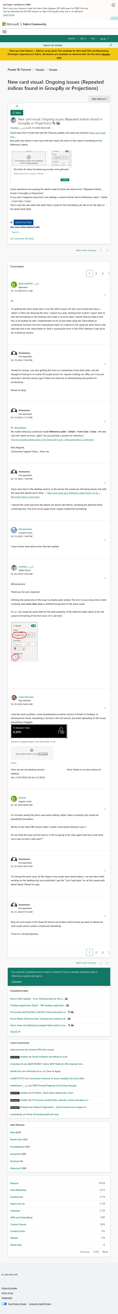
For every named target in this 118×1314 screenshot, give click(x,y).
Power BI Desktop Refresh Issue (43, 1114)
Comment (17, 981)
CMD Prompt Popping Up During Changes (54, 1085)
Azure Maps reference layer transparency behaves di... (39, 1018)
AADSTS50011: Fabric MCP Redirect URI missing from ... (56, 1063)
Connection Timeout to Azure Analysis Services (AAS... (57, 1078)
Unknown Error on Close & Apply (43, 1071)
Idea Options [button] (98, 98)
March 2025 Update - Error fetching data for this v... (37, 998)
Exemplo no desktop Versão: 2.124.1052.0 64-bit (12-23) (33, 741)
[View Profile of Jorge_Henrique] (26, 696)
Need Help (16, 1244)
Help (93, 38)
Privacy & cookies (9, 1288)
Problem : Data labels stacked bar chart (52, 1092)
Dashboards (16, 1196)
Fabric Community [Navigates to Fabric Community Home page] (34, 24)
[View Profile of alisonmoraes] (17, 1049)
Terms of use (7, 1292)
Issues (40, 69)
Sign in (83, 38)
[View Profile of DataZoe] (24, 1107)
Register (71, 38)
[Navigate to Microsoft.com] (10, 24)
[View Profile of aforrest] (22, 797)
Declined (15, 1161)
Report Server (17, 1203)
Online (13, 763)
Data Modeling (18, 1189)
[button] (41, 166)
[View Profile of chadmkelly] (16, 1114)
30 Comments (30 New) (22, 238)
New (13, 1132)
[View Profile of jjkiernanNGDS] (26, 283)
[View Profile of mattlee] (24, 1056)
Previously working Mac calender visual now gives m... (39, 1011)
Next (105, 1251)
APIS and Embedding (21, 1217)
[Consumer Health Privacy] (40, 1304)
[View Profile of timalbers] (14, 128)
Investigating (23, 222)
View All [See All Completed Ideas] (15, 1031)
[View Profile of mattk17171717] (17, 1078)
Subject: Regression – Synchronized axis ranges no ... (60, 1107)
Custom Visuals (18, 1224)
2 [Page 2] (96, 273)
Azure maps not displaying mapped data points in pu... (39, 1025)
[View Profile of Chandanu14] (16, 1063)
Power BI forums (19, 69)
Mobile (14, 1237)
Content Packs (17, 1231)
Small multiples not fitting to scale (50, 1056)
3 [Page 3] (103, 273)
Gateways (15, 1210)
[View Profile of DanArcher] (16, 1071)
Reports (15, 232)
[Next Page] (108, 273)
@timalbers (20, 427)
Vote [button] (18, 112)
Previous (84, 1251)
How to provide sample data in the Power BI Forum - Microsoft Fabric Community (52, 439)
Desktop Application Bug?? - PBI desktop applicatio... (38, 1005)
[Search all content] (78, 45)
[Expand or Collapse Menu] (4, 32)
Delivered (15, 1168)
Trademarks (7, 1297)
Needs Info (16, 1139)
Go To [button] (103, 38)
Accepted (15, 1153)
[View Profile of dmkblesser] (16, 1085)
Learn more (9, 14)
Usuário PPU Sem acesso (41, 1049)
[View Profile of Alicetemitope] (25, 528)
